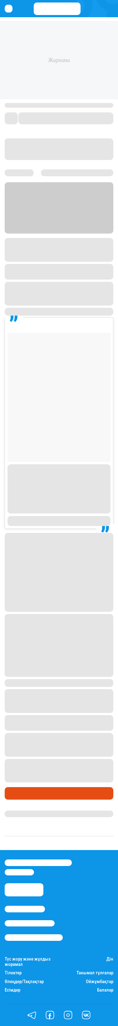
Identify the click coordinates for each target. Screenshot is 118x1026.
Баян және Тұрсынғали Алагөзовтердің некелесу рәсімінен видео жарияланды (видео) (56, 770)
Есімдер (12, 990)
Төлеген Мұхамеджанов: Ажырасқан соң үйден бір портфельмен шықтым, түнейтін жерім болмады (58, 701)
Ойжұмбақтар (99, 981)
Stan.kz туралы (25, 909)
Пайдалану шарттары (34, 937)
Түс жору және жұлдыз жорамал (28, 961)
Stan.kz (43, 230)
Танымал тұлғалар (94, 973)
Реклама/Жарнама (30, 923)
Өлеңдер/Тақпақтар (24, 981)
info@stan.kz (19, 872)
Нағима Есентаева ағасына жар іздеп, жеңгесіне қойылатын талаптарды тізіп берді (55, 744)
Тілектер (13, 973)
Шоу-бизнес (20, 793)
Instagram (69, 242)
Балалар (105, 990)
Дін (109, 959)
